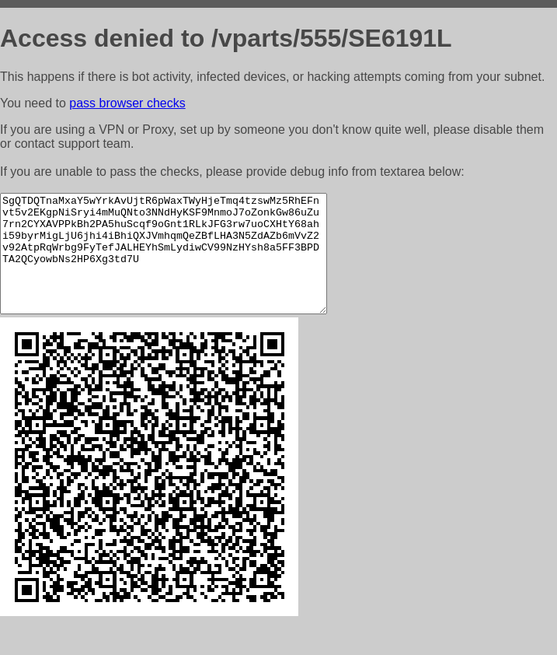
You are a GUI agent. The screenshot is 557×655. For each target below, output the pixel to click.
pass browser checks (127, 103)
